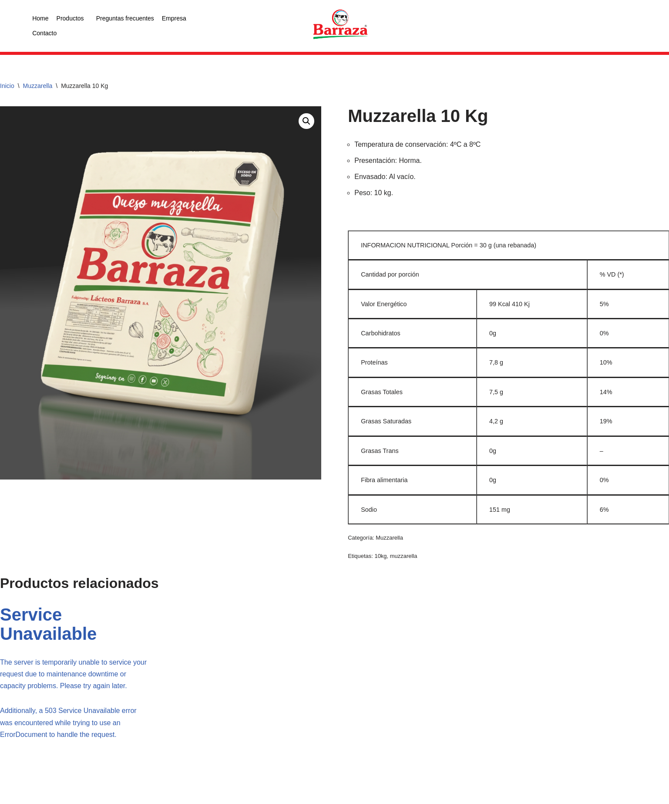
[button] (306, 121)
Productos (70, 18)
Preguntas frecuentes (125, 18)
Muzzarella (38, 85)
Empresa (174, 18)
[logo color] (340, 25)
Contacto (44, 33)
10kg (380, 556)
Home (40, 18)
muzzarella (403, 556)
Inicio (7, 85)
